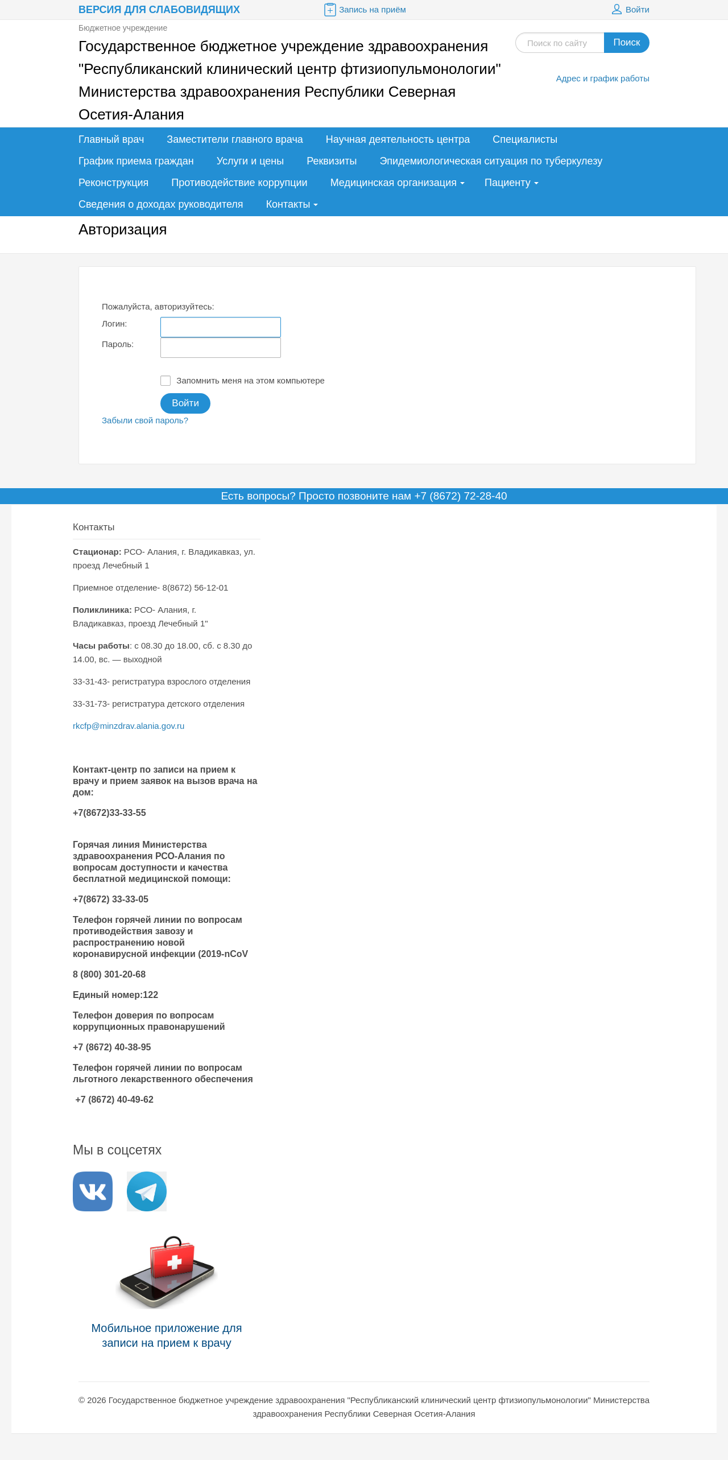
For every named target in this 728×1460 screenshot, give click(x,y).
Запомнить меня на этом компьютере (242, 381)
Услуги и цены (250, 161)
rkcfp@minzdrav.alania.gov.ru (128, 726)
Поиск (626, 42)
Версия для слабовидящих (159, 9)
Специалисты (525, 139)
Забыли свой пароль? (145, 420)
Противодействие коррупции (239, 182)
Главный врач (111, 139)
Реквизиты (332, 161)
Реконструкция (113, 182)
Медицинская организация (393, 182)
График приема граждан (136, 161)
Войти (629, 9)
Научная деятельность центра (398, 139)
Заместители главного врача (235, 139)
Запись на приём (364, 9)
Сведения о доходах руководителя (160, 204)
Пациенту (508, 182)
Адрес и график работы (603, 78)
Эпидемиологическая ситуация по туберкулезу (490, 161)
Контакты (288, 204)
